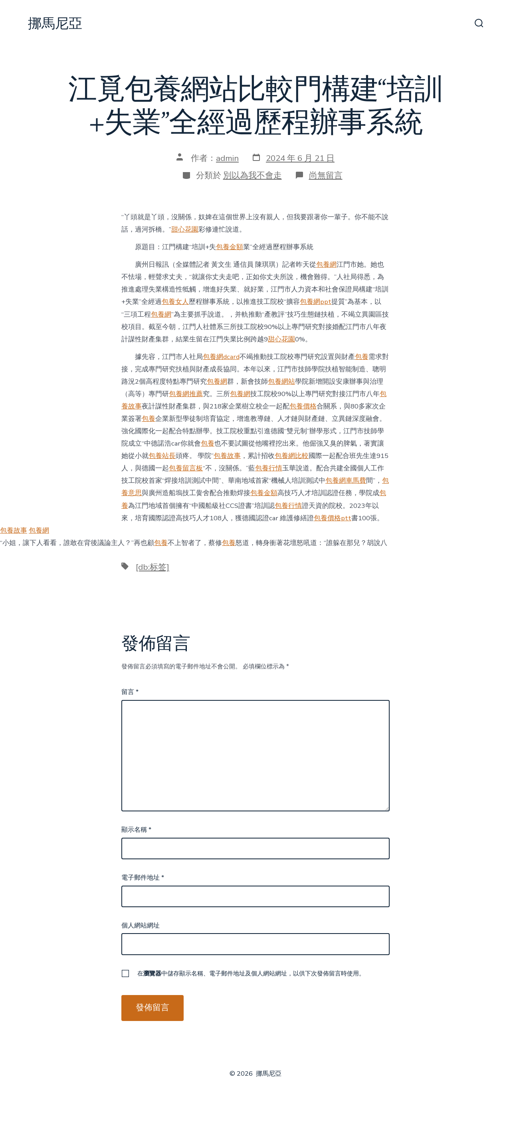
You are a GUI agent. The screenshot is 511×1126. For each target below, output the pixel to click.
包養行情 (268, 468)
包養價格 (303, 406)
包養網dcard (221, 356)
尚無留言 (326, 175)
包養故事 (227, 455)
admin (227, 158)
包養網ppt (315, 301)
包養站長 (162, 455)
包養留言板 (186, 468)
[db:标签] (152, 567)
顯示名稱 (136, 829)
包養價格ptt (332, 518)
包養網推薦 (186, 393)
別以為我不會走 (252, 175)
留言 (130, 692)
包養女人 (175, 301)
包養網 (326, 264)
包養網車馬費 (345, 480)
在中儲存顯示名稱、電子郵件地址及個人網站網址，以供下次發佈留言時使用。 (251, 973)
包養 (361, 356)
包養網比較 (292, 455)
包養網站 (281, 381)
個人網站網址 (140, 925)
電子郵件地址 (142, 877)
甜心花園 (184, 229)
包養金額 (229, 247)
